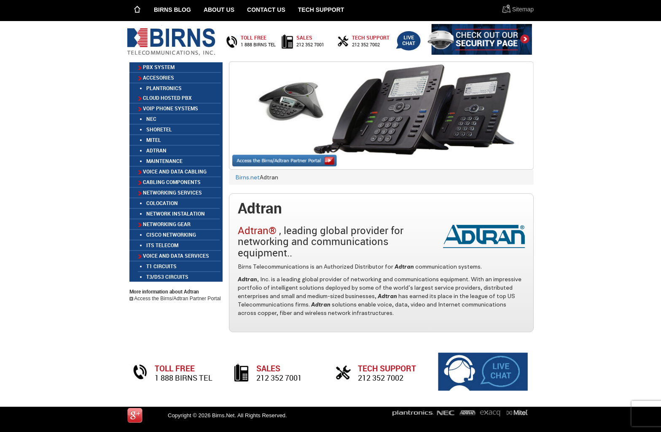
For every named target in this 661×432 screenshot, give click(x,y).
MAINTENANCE (164, 160)
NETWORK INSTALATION (175, 213)
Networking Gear (164, 224)
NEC (151, 118)
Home (137, 10)
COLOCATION (162, 203)
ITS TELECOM (162, 245)
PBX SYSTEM (156, 67)
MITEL (153, 139)
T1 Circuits (161, 266)
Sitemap (523, 9)
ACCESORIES (156, 77)
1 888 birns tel (258, 44)
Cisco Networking (171, 234)
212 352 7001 (310, 44)
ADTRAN (156, 150)
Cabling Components (169, 182)
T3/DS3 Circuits (167, 276)
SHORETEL (159, 129)
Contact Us (266, 9)
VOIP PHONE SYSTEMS (168, 108)
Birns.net (247, 177)
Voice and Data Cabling (172, 171)
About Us (219, 9)
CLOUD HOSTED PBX (165, 97)
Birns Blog (172, 9)
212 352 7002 (366, 44)
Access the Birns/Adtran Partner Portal (175, 298)
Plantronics (164, 88)
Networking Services (170, 192)
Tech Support (321, 9)
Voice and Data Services (173, 255)
